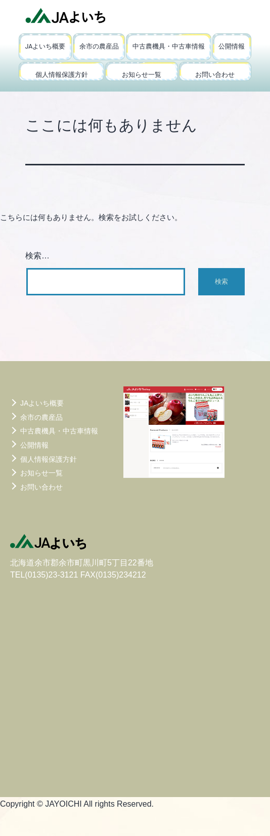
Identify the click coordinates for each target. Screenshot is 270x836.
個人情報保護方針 (61, 74)
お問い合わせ (215, 74)
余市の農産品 (99, 46)
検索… (37, 255)
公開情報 (231, 46)
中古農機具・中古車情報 (168, 46)
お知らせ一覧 (141, 74)
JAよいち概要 (45, 46)
